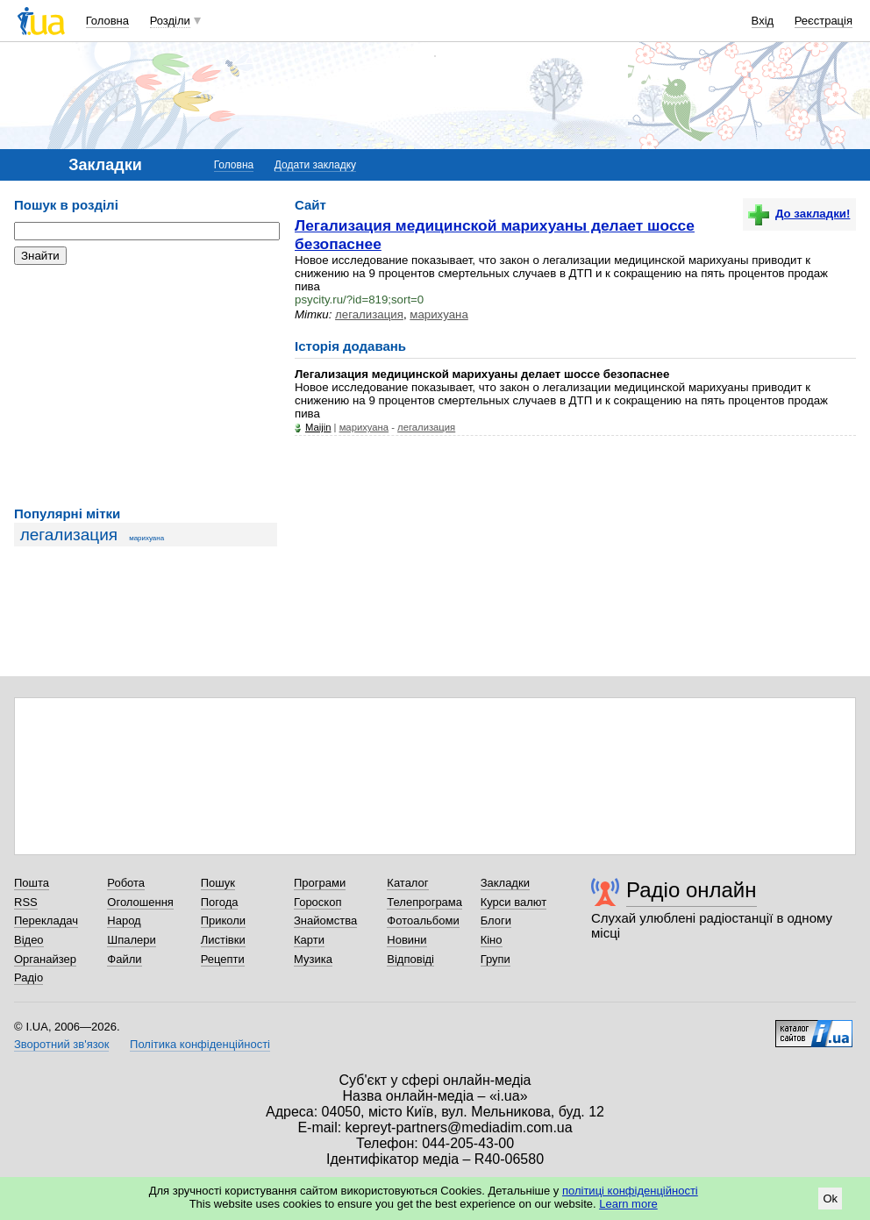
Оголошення (140, 902)
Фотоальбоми (423, 920)
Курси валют (514, 902)
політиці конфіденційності (630, 1190)
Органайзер (45, 959)
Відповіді (410, 959)
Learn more (628, 1203)
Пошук (218, 882)
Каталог (407, 882)
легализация (69, 534)
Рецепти (223, 959)
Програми (320, 882)
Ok (830, 1198)
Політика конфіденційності (200, 1044)
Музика (313, 959)
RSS (26, 902)
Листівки (223, 939)
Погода (220, 902)
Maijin (318, 427)
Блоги (496, 920)
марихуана (146, 538)
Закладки (505, 882)
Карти (309, 939)
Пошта (31, 882)
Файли (124, 959)
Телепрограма (424, 902)
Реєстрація (823, 20)
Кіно (492, 939)
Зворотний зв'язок (61, 1044)
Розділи (170, 20)
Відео (29, 939)
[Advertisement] (145, 386)
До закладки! (799, 213)
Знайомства (325, 920)
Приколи (223, 920)
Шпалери (131, 939)
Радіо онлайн (691, 890)
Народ (123, 920)
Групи (495, 959)
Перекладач (46, 920)
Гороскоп (317, 902)
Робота (126, 882)
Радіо (28, 977)
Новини (406, 939)
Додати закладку (315, 165)
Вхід (763, 20)
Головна (107, 20)
